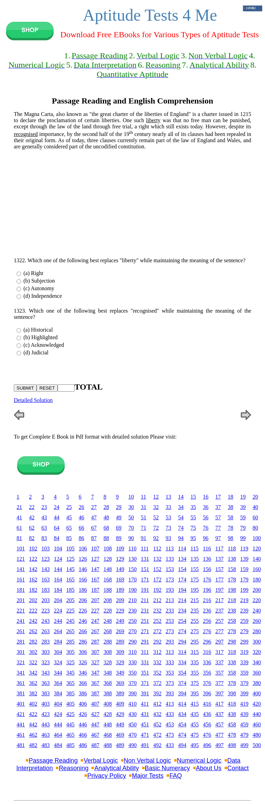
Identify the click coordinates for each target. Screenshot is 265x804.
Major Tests (148, 775)
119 (244, 548)
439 (244, 714)
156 (207, 569)
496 (207, 745)
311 (145, 652)
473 (170, 735)
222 (33, 611)
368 (108, 683)
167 (95, 579)
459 (244, 724)
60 (255, 517)
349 (120, 673)
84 (56, 538)
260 (257, 621)
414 (182, 704)
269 (120, 631)
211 (145, 600)
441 (21, 724)
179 (244, 579)
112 (157, 548)
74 (181, 528)
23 (44, 507)
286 (83, 642)
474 (182, 735)
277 (219, 631)
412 (157, 704)
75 (193, 528)
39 (243, 507)
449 (120, 724)
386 (83, 693)
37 (218, 507)
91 (143, 538)
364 (58, 683)
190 (132, 590)
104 (58, 548)
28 (106, 507)
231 (145, 611)
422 (33, 714)
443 (45, 724)
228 (108, 611)
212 (157, 600)
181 (21, 590)
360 (257, 673)
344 (58, 673)
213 (170, 600)
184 (58, 590)
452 (157, 724)
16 (205, 497)
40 (255, 507)
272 (157, 631)
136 (207, 559)
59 (243, 517)
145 (70, 569)
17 (218, 497)
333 (170, 662)
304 (58, 652)
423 (45, 714)
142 (33, 569)
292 (157, 642)
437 (219, 714)
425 (70, 714)
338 (232, 662)
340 (257, 662)
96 (205, 538)
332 (157, 662)
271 (145, 631)
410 (132, 704)
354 (182, 673)
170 (132, 579)
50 (131, 517)
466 (83, 735)
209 (120, 600)
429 (120, 714)
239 (244, 611)
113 (170, 548)
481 (21, 745)
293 (170, 642)
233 (170, 611)
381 (21, 693)
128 (108, 559)
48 (106, 517)
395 (194, 693)
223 (45, 611)
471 (145, 735)
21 (19, 507)
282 (33, 642)
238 (232, 611)
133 (170, 559)
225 (70, 611)
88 (106, 538)
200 (257, 590)
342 (33, 673)
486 (83, 745)
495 (194, 745)
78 (230, 528)
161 (21, 579)
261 (21, 631)
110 (132, 548)
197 (219, 590)
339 (244, 662)
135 (194, 559)
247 (95, 621)
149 (120, 569)
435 (194, 714)
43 (44, 517)
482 (33, 745)
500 (257, 745)
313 (170, 652)
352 (157, 673)
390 (132, 693)
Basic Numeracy (167, 768)
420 (257, 704)
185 (70, 590)
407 (95, 704)
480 (257, 735)
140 (257, 559)
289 (120, 642)
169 (120, 579)
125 (70, 559)
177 (219, 579)
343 (45, 673)
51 (143, 517)
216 (207, 600)
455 (194, 724)
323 (45, 662)
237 (219, 611)
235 (194, 611)
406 (83, 704)
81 (19, 538)
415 (194, 704)
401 (21, 704)
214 (182, 600)
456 (207, 724)
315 (194, 652)
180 (257, 579)
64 (56, 528)
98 (230, 538)
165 (70, 579)
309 (120, 652)
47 (94, 517)
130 (132, 559)
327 (95, 662)
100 (257, 538)
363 (45, 683)
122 (33, 559)
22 (32, 507)
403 (45, 704)
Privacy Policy (106, 775)
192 (157, 590)
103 (45, 548)
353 (170, 673)
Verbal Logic (101, 760)
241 (21, 621)
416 (207, 704)
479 (244, 735)
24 (56, 507)
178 (232, 579)
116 (207, 548)
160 (257, 569)
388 (108, 693)
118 (232, 548)
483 (45, 745)
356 (207, 673)
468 (108, 735)
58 (230, 517)
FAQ (175, 775)
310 (132, 652)
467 (95, 735)
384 (58, 693)
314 (182, 652)
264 (58, 631)
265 (70, 631)
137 (219, 559)
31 (143, 507)
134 (182, 559)
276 (207, 631)
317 (219, 652)
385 (70, 693)
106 (83, 548)
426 (83, 714)
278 (232, 631)
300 (257, 642)
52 (156, 517)
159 (244, 569)
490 (132, 745)
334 (182, 662)
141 (21, 569)
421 (21, 714)
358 (232, 673)
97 (218, 538)
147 (95, 569)
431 (145, 714)
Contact (238, 768)
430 (132, 714)
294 (182, 642)
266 (83, 631)
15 (193, 497)
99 (243, 538)
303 (45, 652)
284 (58, 642)
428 (108, 714)
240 (257, 611)
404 (58, 704)
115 (194, 548)
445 (70, 724)
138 (232, 559)
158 (232, 569)
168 (108, 579)
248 (108, 621)
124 (58, 559)
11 (143, 497)
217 (219, 600)
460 (257, 724)
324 (58, 662)
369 (120, 683)
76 (205, 528)
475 (194, 735)
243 (45, 621)
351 (145, 673)
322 (33, 662)
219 (244, 600)
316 (207, 652)
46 (81, 517)
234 (182, 611)
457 (219, 724)
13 (168, 497)
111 (145, 548)
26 (81, 507)
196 (207, 590)
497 (219, 745)
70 (131, 528)
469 (120, 735)
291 (145, 642)
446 (83, 724)
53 (168, 517)
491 (145, 745)
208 (108, 600)
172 (157, 579)
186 (83, 590)
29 (118, 507)
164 (58, 579)
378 (232, 683)
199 (244, 590)
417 (219, 704)
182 (33, 590)
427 (95, 714)
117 (219, 548)
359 (244, 673)
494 (182, 745)
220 (257, 600)
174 (182, 579)
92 (156, 538)
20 (255, 497)
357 (219, 673)
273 (170, 631)
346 (83, 673)
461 (21, 735)
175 (194, 579)
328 (108, 662)
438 (232, 714)
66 (81, 528)
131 (145, 559)
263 (45, 631)
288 (108, 642)
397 (219, 693)
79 (243, 528)
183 (45, 590)
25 (69, 507)
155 (194, 569)
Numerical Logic (199, 760)
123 (45, 559)
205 (70, 600)
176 (207, 579)
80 (255, 528)
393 (170, 693)
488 (108, 745)
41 (19, 517)
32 (156, 507)
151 (145, 569)
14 (181, 497)
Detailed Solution (33, 400)
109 (120, 548)
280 (257, 631)
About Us (209, 768)
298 (232, 642)
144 (58, 569)
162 (33, 579)
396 (207, 693)
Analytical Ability (116, 768)
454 (182, 724)
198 (232, 590)
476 (207, 735)
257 (219, 621)
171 (145, 579)
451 (145, 724)
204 (58, 600)
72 (156, 528)
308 (108, 652)
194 (182, 590)
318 (232, 652)
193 (170, 590)
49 (118, 517)
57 (218, 517)
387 (95, 693)
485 (70, 745)
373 (170, 683)
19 (243, 497)
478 (232, 735)
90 (131, 538)
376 (207, 683)
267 (95, 631)
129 (120, 559)
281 (21, 642)
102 (33, 548)
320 (257, 652)
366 (83, 683)
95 (193, 538)
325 (70, 662)
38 (230, 507)
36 (205, 507)
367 (95, 683)
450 (132, 724)
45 (69, 517)
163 (45, 579)
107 (95, 548)
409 (120, 704)
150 (132, 569)
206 (83, 600)
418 (232, 704)
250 (132, 621)
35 (193, 507)
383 (45, 693)
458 (232, 724)
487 (95, 745)
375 (194, 683)
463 (45, 735)
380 (257, 683)
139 (244, 559)
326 (83, 662)
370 (132, 683)
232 (157, 611)
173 (170, 579)
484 (58, 745)
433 (170, 714)
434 (182, 714)
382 (33, 693)
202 (33, 600)
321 (21, 662)
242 (33, 621)
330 (132, 662)
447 (95, 724)
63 (44, 528)
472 (157, 735)
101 (21, 548)
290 (132, 642)
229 (120, 611)
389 (120, 693)
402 (33, 704)
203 (45, 600)
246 (83, 621)
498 (232, 745)
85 (69, 538)
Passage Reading (53, 760)
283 (45, 642)
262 (33, 631)
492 (157, 745)
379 (244, 683)
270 (132, 631)
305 (70, 652)
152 (157, 569)
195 (194, 590)
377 (219, 683)
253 (170, 621)
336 (207, 662)
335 (194, 662)
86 (81, 538)
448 (108, 724)
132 (157, 559)
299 (244, 642)
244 (58, 621)
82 (32, 538)
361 (21, 683)
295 (194, 642)
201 (21, 600)
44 (56, 517)
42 (32, 517)
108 (108, 548)
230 (132, 611)
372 (157, 683)
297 (219, 642)
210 (132, 600)
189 (120, 590)
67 (94, 528)
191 (145, 590)
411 (145, 704)
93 (168, 538)
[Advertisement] (132, 203)
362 (33, 683)
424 (58, 714)
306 (83, 652)
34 (181, 507)
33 (168, 507)
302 (33, 652)
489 (120, 745)
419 (244, 704)
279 (244, 631)
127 (95, 559)
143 (45, 569)
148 (108, 569)
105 (70, 548)
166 (83, 579)
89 (118, 538)
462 (33, 735)
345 (70, 673)
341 (21, 673)
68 (106, 528)
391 (145, 693)
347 (95, 673)
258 (232, 621)
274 (182, 631)
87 (94, 538)
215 (194, 600)
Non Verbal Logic (147, 760)
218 (232, 600)
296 (207, 642)
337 (219, 662)
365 (70, 683)
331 (145, 662)
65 (69, 528)
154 (182, 569)
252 (157, 621)
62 (32, 528)
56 (205, 517)
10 (131, 497)
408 (108, 704)
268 (108, 631)
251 (145, 621)
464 (58, 735)
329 (120, 662)
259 (244, 621)
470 (132, 735)
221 (21, 611)
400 (257, 693)
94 (181, 538)
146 (83, 569)
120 (257, 548)
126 (83, 559)
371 (145, 683)
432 (157, 714)
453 (170, 724)
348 (108, 673)
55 (193, 517)
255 (194, 621)
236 (207, 611)
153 (170, 569)
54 (181, 517)
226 (83, 611)
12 (156, 497)
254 (182, 621)
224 (58, 611)
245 (70, 621)
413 (170, 704)
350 (132, 673)
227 (95, 611)
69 (118, 528)
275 (194, 631)
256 (207, 621)
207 (95, 600)
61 (19, 528)
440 (257, 714)
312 (157, 652)
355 (194, 673)
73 (168, 528)
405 (70, 704)
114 (182, 548)
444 (58, 724)
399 (244, 693)
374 (182, 683)
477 (219, 735)
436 (207, 714)
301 (21, 652)
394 (182, 693)
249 (120, 621)
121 (21, 559)
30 (131, 507)
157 (219, 569)
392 (157, 693)
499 (244, 745)
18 (230, 497)
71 (143, 528)
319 (244, 652)
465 (70, 735)
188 (108, 590)
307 (95, 652)
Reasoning (73, 768)
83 (44, 538)
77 (218, 528)
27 (94, 507)
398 (232, 693)
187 (95, 590)
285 (70, 642)
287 (95, 642)
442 (33, 724)
